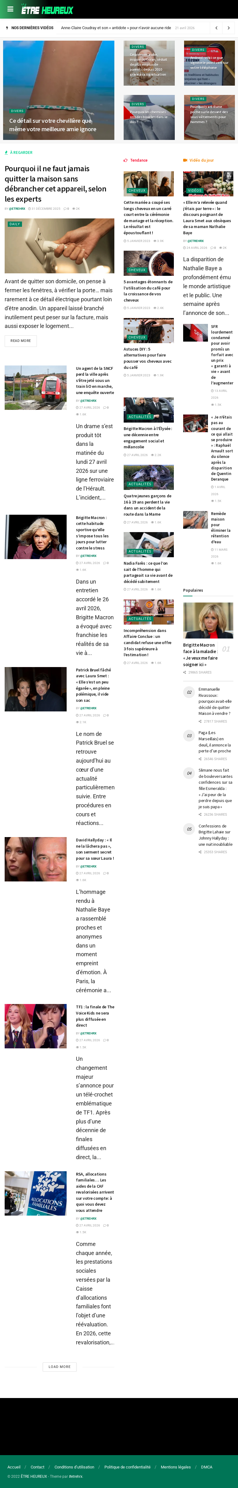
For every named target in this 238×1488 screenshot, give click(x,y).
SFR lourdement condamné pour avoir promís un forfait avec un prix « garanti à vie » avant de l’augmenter (222, 355)
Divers (17, 111)
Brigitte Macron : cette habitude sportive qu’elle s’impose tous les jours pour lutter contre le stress (92, 533)
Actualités (140, 417)
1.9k (158, 375)
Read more (21, 341)
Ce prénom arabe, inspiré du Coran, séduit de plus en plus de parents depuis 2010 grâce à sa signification (148, 64)
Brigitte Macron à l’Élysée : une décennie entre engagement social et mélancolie (148, 438)
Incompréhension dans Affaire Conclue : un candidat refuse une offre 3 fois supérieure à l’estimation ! (147, 642)
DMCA (206, 1467)
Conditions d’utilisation (74, 1467)
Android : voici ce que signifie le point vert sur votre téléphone (209, 62)
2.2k (156, 455)
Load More (60, 1367)
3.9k (158, 241)
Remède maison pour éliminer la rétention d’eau (221, 528)
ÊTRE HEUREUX (34, 1476)
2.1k (81, 722)
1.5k (81, 1047)
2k (76, 208)
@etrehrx (17, 208)
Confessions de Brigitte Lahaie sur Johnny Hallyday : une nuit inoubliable (215, 835)
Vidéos (195, 191)
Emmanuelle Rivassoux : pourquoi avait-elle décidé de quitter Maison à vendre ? (215, 701)
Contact (37, 1467)
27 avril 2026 (88, 407)
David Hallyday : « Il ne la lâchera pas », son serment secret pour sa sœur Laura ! (95, 849)
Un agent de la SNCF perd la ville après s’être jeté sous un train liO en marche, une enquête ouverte (95, 380)
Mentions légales (176, 1467)
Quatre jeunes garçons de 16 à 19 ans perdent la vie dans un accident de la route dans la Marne (147, 505)
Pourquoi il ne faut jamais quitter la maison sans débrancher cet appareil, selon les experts (55, 183)
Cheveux (137, 191)
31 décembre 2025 (44, 208)
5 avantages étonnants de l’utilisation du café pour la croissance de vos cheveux (148, 291)
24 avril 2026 (195, 247)
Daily (15, 224)
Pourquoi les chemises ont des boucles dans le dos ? (148, 117)
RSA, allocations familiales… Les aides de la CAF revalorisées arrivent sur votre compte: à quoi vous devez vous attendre (95, 1192)
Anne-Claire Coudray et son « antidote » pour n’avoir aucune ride (116, 27)
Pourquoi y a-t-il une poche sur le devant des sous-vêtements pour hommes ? (209, 114)
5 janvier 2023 (137, 241)
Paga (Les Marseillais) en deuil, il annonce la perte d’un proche (215, 742)
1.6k (81, 414)
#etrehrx (75, 1476)
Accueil (13, 1467)
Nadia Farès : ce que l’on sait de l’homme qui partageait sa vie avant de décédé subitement (148, 572)
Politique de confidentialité (127, 1467)
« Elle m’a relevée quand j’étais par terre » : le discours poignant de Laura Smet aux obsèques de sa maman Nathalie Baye (207, 217)
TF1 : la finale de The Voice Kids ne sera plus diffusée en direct (95, 1016)
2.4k (158, 308)
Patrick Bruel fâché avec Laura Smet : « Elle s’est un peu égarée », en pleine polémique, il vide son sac (93, 685)
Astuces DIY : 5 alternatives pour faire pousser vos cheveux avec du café (147, 358)
